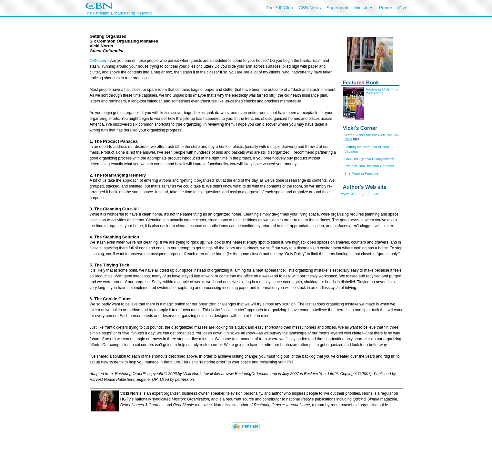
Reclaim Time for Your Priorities (369, 166)
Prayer (385, 7)
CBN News (310, 7)
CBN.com (98, 60)
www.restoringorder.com (360, 194)
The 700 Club (279, 7)
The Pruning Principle (361, 173)
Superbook (337, 7)
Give (402, 7)
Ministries (363, 7)
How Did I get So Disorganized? (370, 159)
